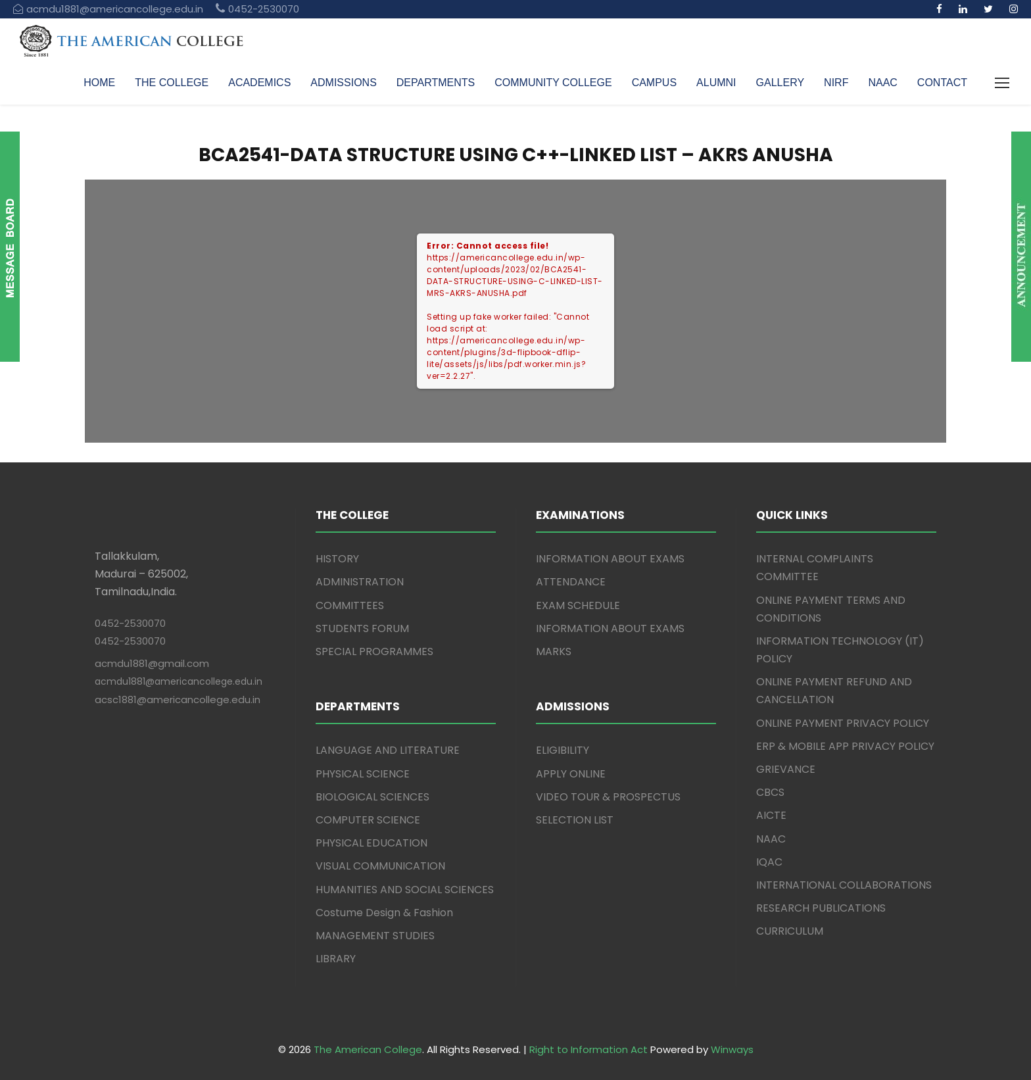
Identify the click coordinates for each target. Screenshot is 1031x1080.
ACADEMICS (259, 82)
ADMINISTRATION (360, 581)
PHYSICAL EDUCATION (371, 842)
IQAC (769, 862)
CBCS (770, 792)
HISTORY (337, 558)
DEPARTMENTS (435, 82)
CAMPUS (654, 82)
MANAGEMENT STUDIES (375, 935)
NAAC (882, 82)
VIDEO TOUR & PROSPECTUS (608, 796)
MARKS (553, 651)
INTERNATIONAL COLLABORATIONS (844, 885)
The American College (368, 1049)
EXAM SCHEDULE (578, 605)
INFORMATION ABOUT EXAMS (610, 558)
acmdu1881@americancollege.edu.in (178, 681)
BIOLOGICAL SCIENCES (372, 796)
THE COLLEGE (171, 82)
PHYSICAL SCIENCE (363, 773)
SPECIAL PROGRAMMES (374, 651)
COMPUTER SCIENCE (368, 819)
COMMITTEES (350, 605)
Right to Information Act (588, 1049)
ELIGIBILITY (562, 750)
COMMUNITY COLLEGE (552, 82)
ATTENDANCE (571, 581)
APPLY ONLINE (571, 773)
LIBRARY (336, 958)
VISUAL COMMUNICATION (380, 865)
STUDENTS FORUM (362, 628)
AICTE (771, 815)
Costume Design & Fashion (384, 912)
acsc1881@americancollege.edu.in (177, 699)
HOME (99, 82)
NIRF (836, 82)
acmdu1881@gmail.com (152, 663)
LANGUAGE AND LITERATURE (388, 750)
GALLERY (780, 82)
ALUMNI (716, 82)
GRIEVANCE (785, 769)
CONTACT (942, 82)
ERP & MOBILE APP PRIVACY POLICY (845, 746)
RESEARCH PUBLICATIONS (821, 908)
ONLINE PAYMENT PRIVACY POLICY (842, 723)
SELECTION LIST (574, 819)
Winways (732, 1049)
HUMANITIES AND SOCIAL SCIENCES (405, 889)
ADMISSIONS (343, 82)
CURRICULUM (789, 931)
